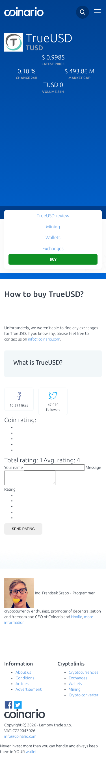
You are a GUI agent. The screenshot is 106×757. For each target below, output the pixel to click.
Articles (22, 686)
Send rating (23, 531)
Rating (10, 492)
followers (53, 401)
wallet (31, 754)
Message (93, 467)
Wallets (53, 237)
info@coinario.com (44, 339)
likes (19, 399)
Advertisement (29, 692)
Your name (13, 467)
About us (23, 675)
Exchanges (53, 248)
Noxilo (76, 619)
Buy (53, 259)
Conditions (25, 680)
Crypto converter (83, 697)
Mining (53, 226)
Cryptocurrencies (83, 675)
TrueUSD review (53, 215)
